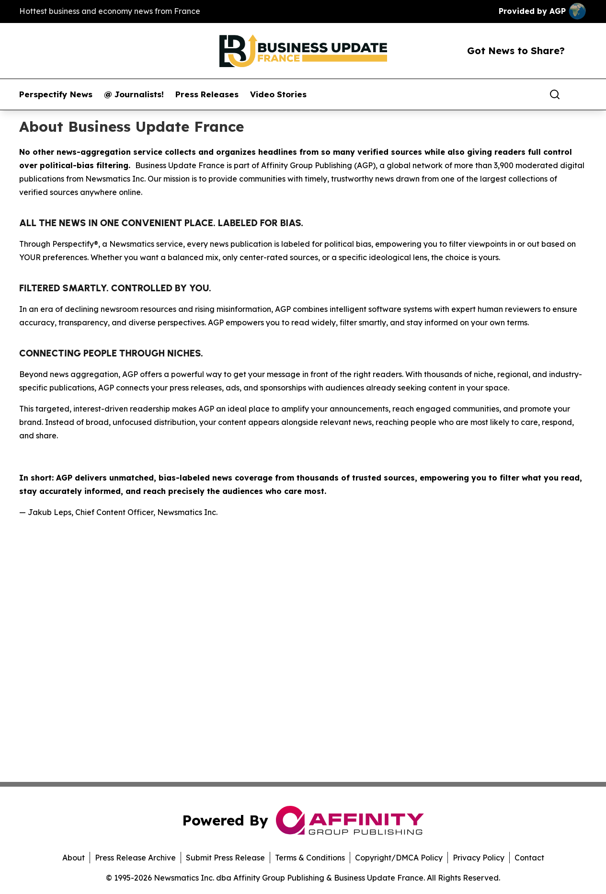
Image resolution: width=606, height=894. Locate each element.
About (73, 857)
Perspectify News (55, 94)
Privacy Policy (478, 857)
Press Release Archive (135, 857)
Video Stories (278, 94)
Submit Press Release (225, 857)
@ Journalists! (134, 94)
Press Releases (207, 94)
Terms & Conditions (310, 857)
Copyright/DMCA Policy (399, 857)
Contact (529, 857)
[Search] (554, 94)
